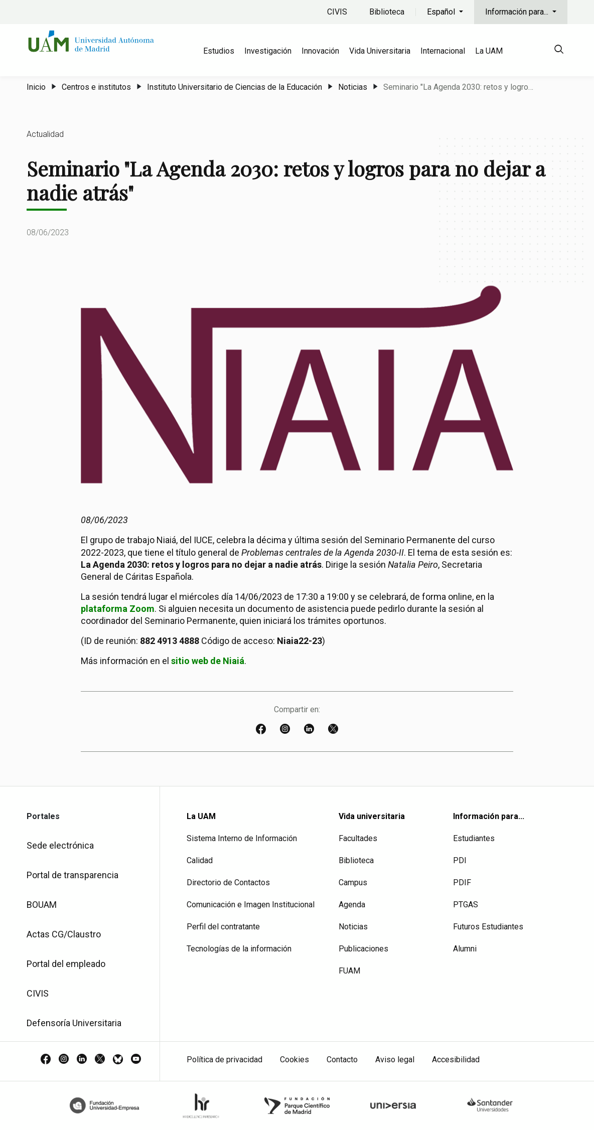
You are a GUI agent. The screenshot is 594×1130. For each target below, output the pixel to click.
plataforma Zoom (118, 608)
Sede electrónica (60, 845)
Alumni (465, 948)
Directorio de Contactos (228, 882)
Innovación (320, 51)
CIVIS (337, 12)
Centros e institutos (96, 87)
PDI (460, 860)
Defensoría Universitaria (74, 1023)
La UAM (489, 51)
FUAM (349, 971)
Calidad (200, 860)
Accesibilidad (456, 1059)
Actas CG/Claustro (64, 934)
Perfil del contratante (223, 926)
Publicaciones (363, 948)
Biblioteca (386, 12)
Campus (353, 882)
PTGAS (465, 904)
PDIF (462, 882)
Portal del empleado (66, 963)
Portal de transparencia (72, 875)
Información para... (517, 12)
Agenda (352, 904)
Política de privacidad (224, 1059)
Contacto (342, 1059)
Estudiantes (474, 838)
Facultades (358, 838)
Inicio (36, 87)
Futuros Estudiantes (488, 926)
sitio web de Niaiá (207, 661)
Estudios (218, 51)
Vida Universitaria (379, 51)
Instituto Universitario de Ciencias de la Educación (234, 87)
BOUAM (42, 904)
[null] (558, 51)
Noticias (352, 87)
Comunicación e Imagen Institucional (251, 904)
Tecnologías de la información (239, 948)
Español (442, 12)
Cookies (294, 1059)
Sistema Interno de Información (242, 838)
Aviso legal (394, 1059)
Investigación (267, 51)
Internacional (442, 51)
